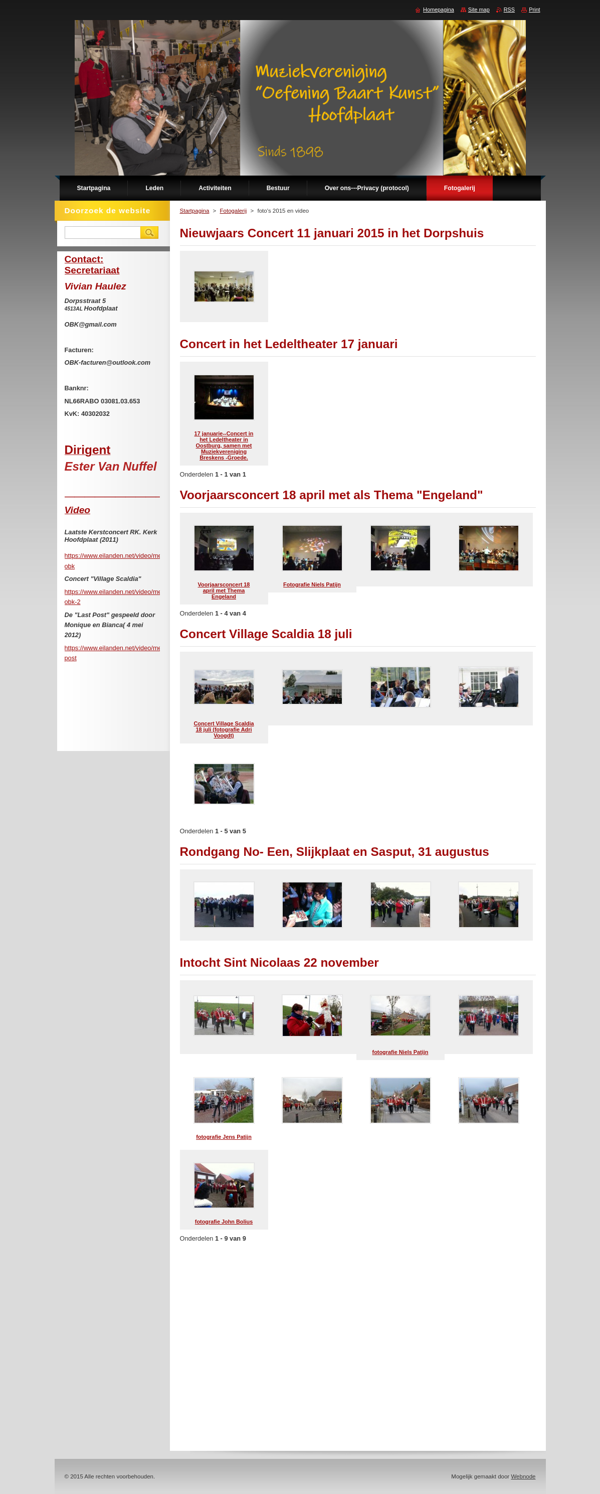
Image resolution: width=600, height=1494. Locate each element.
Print (534, 10)
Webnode (523, 1476)
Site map (479, 10)
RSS (509, 10)
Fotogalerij (233, 211)
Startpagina (195, 211)
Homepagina (438, 10)
